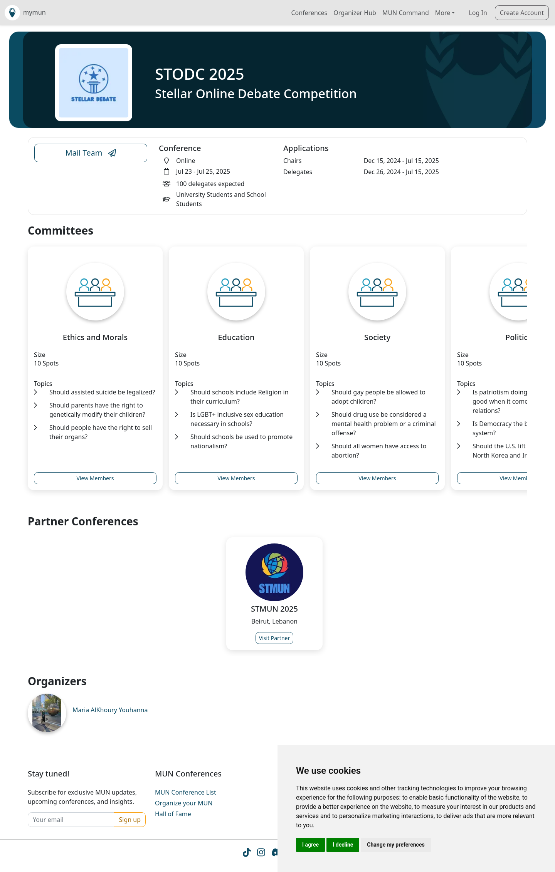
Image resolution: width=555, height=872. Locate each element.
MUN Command (405, 12)
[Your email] (71, 819)
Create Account (522, 12)
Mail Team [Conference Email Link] (91, 153)
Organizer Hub (354, 12)
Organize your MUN (183, 803)
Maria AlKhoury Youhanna (110, 710)
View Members (95, 478)
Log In (478, 12)
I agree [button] (310, 845)
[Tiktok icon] (247, 854)
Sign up (130, 819)
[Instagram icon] (261, 854)
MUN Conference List (185, 792)
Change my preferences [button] (395, 845)
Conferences (309, 12)
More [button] (443, 12)
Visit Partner (274, 638)
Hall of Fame (173, 814)
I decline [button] (343, 845)
